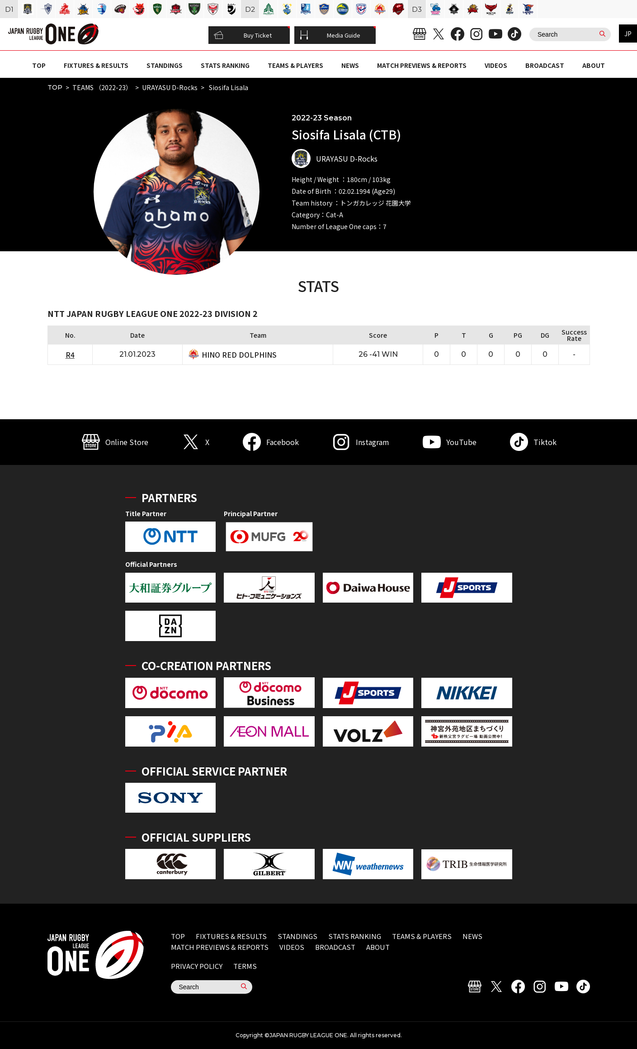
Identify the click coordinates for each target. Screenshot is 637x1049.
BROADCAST (544, 65)
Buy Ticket (243, 35)
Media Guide (330, 35)
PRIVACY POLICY (196, 966)
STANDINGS (164, 65)
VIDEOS (496, 65)
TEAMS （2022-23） (102, 87)
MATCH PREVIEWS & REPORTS (422, 65)
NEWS (350, 65)
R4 (70, 354)
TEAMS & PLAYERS (295, 65)
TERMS (245, 966)
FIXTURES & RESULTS (96, 65)
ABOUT (593, 65)
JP (628, 33)
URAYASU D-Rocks (170, 87)
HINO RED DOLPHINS (239, 354)
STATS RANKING (225, 65)
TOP (39, 65)
